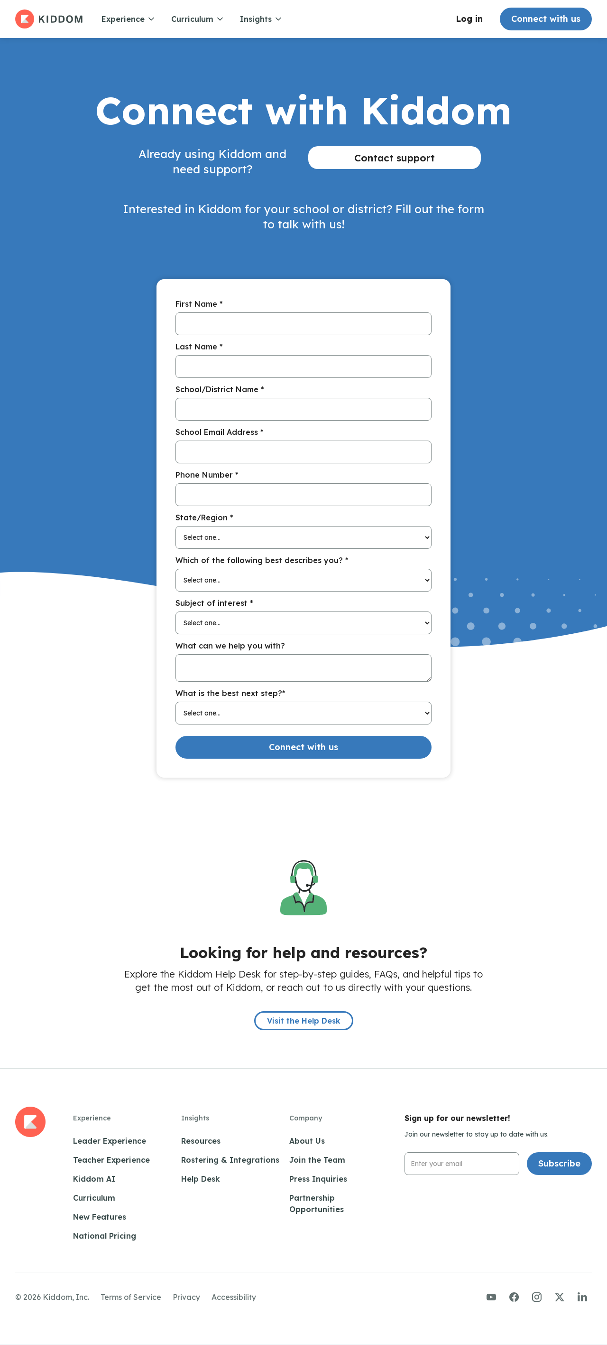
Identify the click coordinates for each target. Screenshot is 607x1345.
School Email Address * (219, 432)
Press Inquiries (318, 1179)
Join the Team (317, 1160)
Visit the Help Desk (303, 1020)
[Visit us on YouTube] (491, 1297)
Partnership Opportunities (316, 1203)
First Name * (199, 304)
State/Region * (204, 517)
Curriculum (94, 1198)
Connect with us (545, 18)
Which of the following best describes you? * (262, 560)
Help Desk (200, 1179)
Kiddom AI (94, 1179)
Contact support (394, 157)
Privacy (186, 1297)
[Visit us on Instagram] (536, 1297)
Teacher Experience (111, 1160)
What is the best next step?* (230, 693)
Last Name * (199, 346)
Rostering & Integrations (230, 1160)
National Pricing (104, 1236)
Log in (469, 18)
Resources (201, 1141)
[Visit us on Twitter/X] (559, 1297)
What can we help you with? (230, 645)
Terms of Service (131, 1297)
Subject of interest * (214, 603)
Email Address (432, 1152)
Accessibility (234, 1297)
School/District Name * (219, 389)
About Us (307, 1141)
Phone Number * (207, 475)
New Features (99, 1217)
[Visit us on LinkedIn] (582, 1297)
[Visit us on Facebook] (514, 1297)
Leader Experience (109, 1141)
